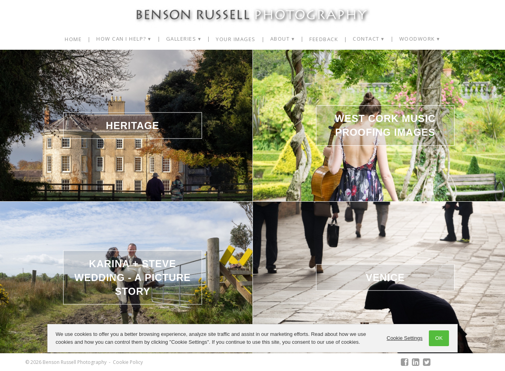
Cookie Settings (405, 338)
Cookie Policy (128, 362)
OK (439, 338)
